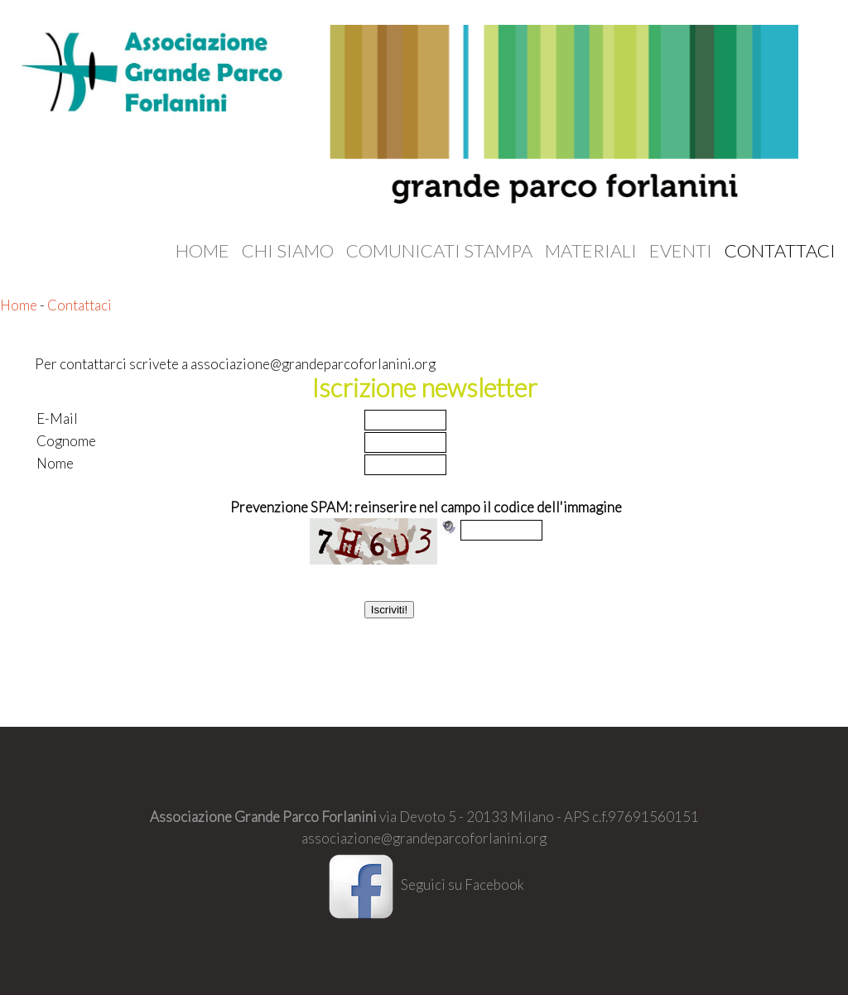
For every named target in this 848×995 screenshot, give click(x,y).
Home (202, 251)
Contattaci (780, 251)
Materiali (591, 251)
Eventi (680, 251)
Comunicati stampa (439, 251)
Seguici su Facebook (424, 884)
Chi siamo (288, 251)
